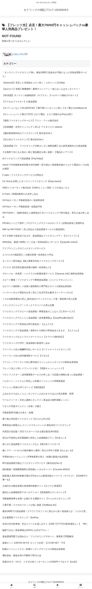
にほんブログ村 (15, 54)
